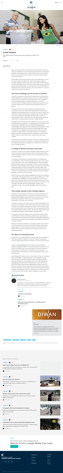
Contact (48, 459)
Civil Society (15, 339)
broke (45, 128)
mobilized (14, 262)
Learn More (36, 333)
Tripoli (14, 121)
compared (14, 112)
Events (49, 456)
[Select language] (57, 2)
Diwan (12, 49)
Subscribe (14, 446)
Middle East (23, 339)
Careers (48, 460)
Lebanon (29, 339)
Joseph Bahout (7, 65)
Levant (34, 339)
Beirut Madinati (22, 245)
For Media (49, 463)
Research (34, 455)
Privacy (48, 462)
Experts (34, 463)
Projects (49, 454)
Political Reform (7, 339)
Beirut (14, 109)
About (33, 460)
